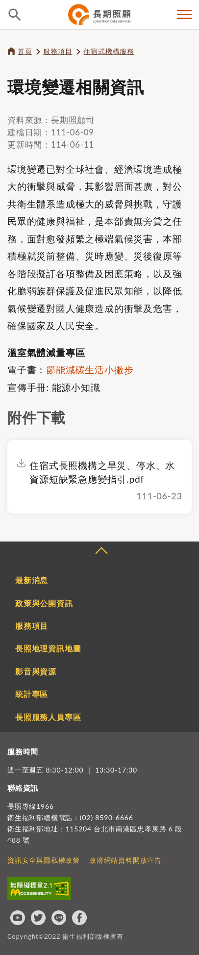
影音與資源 (35, 671)
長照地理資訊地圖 (48, 648)
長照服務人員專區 (48, 717)
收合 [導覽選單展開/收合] (101, 552)
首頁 (25, 51)
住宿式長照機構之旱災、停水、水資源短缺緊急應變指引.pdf (102, 472)
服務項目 (57, 51)
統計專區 (31, 693)
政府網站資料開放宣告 (125, 860)
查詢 (14, 14)
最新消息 (31, 580)
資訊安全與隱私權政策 (43, 860)
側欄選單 (184, 14)
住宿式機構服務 (108, 51)
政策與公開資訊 (44, 603)
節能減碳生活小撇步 (89, 369)
